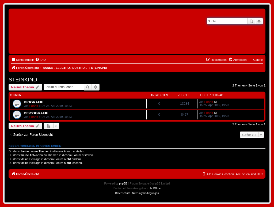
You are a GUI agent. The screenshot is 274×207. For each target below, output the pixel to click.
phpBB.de (155, 188)
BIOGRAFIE (33, 102)
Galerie (258, 59)
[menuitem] (40, 60)
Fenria (33, 105)
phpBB (123, 183)
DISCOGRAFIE (36, 113)
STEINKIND (23, 79)
